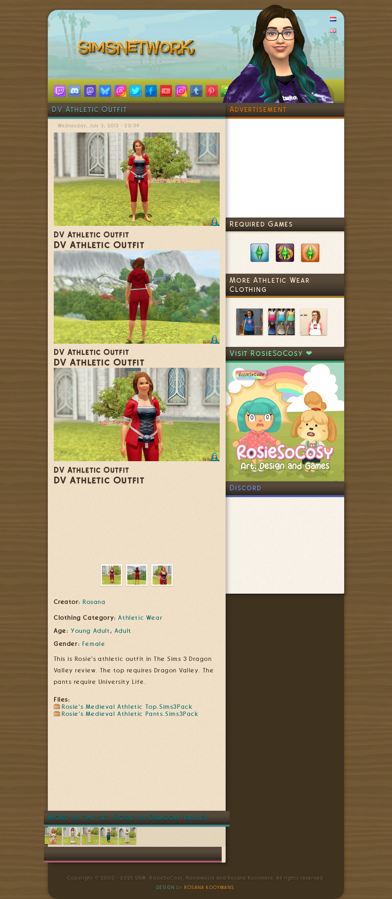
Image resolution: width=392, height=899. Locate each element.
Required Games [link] (261, 224)
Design (165, 887)
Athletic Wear (140, 617)
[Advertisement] (197, 786)
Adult (123, 630)
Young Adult (90, 630)
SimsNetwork (137, 49)
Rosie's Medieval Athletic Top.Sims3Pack (127, 706)
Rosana (94, 602)
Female (94, 643)
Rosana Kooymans (209, 887)
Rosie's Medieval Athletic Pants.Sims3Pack (130, 713)
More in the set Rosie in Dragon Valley (128, 817)
